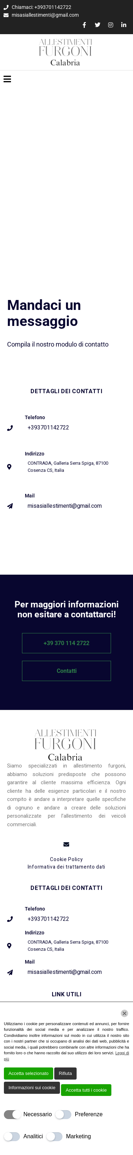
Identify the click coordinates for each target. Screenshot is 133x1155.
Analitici (33, 1136)
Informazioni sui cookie (32, 1087)
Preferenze (88, 1114)
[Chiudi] (124, 1013)
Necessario (37, 1114)
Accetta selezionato (29, 1073)
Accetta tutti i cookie (86, 1090)
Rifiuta (65, 1073)
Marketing (78, 1136)
